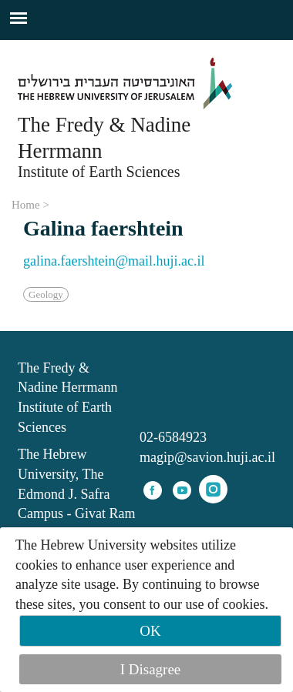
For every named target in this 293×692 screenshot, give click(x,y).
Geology (46, 294)
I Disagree (150, 669)
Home (26, 205)
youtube (182, 490)
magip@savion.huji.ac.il (207, 457)
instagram (213, 489)
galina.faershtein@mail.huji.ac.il (114, 261)
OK (150, 631)
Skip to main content (57, 49)
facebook (152, 490)
